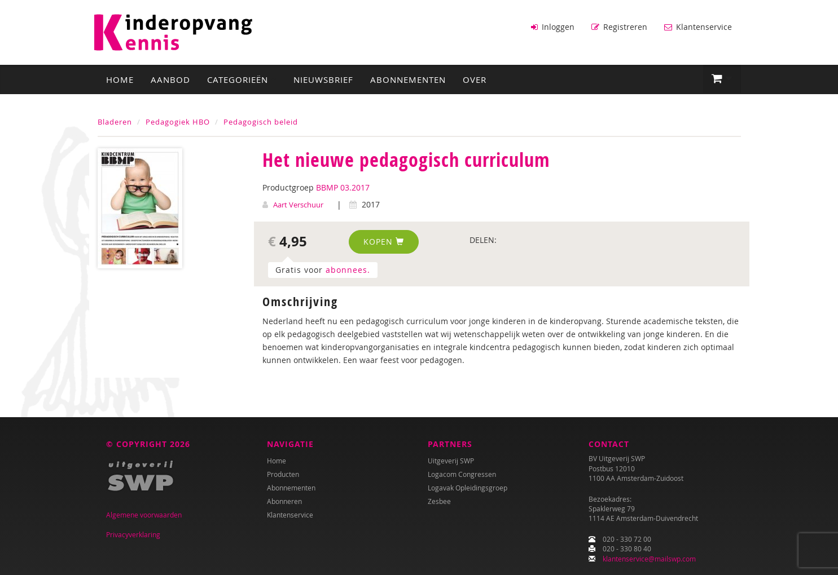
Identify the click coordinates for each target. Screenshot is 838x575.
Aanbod (170, 79)
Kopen (383, 241)
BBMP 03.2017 (343, 187)
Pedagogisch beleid (260, 122)
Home (120, 79)
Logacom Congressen (462, 474)
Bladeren (115, 122)
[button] (722, 79)
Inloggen (552, 26)
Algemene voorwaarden (144, 514)
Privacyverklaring (133, 534)
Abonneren (284, 501)
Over (474, 79)
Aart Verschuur (298, 205)
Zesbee (439, 501)
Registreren (619, 26)
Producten (283, 474)
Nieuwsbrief (323, 79)
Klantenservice (698, 26)
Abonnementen (408, 79)
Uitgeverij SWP (451, 460)
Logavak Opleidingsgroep (467, 487)
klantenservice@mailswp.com (649, 558)
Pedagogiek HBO (178, 122)
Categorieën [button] (242, 79)
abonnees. (348, 269)
